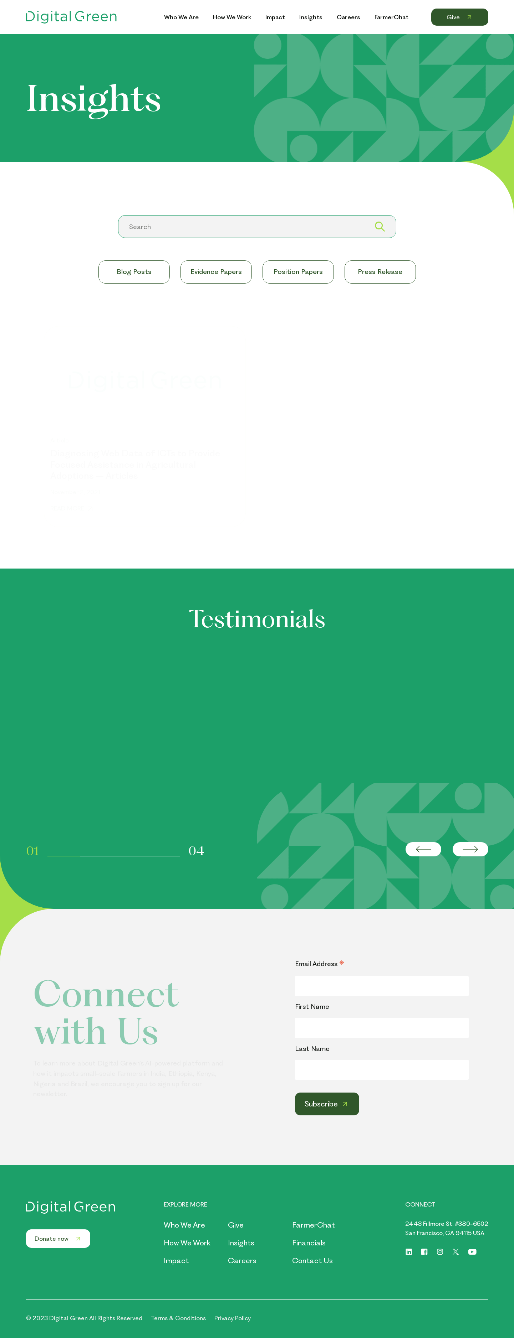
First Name (312, 1006)
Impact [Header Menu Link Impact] (275, 17)
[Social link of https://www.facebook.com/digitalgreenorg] (424, 1251)
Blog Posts (134, 272)
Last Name (312, 1048)
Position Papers (298, 272)
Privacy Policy (232, 1318)
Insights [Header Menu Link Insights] (310, 17)
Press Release (380, 272)
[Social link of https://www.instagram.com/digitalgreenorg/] (440, 1251)
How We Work (187, 1242)
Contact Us (312, 1260)
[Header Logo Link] (71, 17)
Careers (242, 1260)
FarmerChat (313, 1224)
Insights (241, 1242)
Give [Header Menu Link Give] (460, 17)
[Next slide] (470, 849)
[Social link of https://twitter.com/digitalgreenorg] (455, 1251)
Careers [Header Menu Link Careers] (348, 17)
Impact (176, 1260)
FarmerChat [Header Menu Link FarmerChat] (391, 17)
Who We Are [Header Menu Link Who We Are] (181, 17)
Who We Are (184, 1224)
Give (236, 1224)
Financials (309, 1242)
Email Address (319, 964)
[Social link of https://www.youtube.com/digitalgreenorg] (472, 1251)
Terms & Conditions (178, 1318)
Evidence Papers (216, 272)
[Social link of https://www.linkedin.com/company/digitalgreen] (408, 1251)
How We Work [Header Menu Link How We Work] (232, 17)
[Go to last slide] (423, 849)
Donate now (58, 1238)
